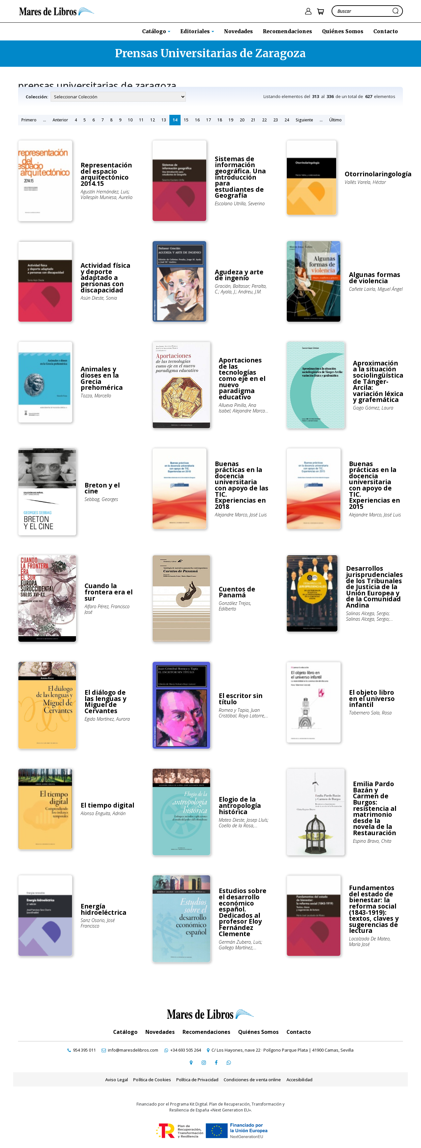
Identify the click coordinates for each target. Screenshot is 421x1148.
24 (287, 120)
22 (264, 120)
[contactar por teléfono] (84, 1050)
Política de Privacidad (197, 1079)
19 (231, 120)
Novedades (238, 31)
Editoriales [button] (195, 31)
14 (175, 120)
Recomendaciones (287, 31)
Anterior (60, 120)
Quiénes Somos (342, 31)
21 (253, 120)
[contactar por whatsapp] (229, 1062)
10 (130, 120)
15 (186, 120)
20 (242, 120)
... (44, 120)
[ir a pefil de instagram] (204, 1062)
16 (197, 120)
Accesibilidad (298, 1079)
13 (163, 120)
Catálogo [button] (154, 31)
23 (275, 120)
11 (141, 120)
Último (335, 120)
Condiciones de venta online (251, 1079)
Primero (29, 120)
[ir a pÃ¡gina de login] (308, 11)
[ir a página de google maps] (191, 1062)
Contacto (385, 31)
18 (219, 120)
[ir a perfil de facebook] (216, 1062)
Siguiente (304, 120)
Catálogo (125, 1032)
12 (152, 120)
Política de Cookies (152, 1079)
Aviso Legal (117, 1079)
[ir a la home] (58, 10)
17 (208, 120)
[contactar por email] (131, 1050)
